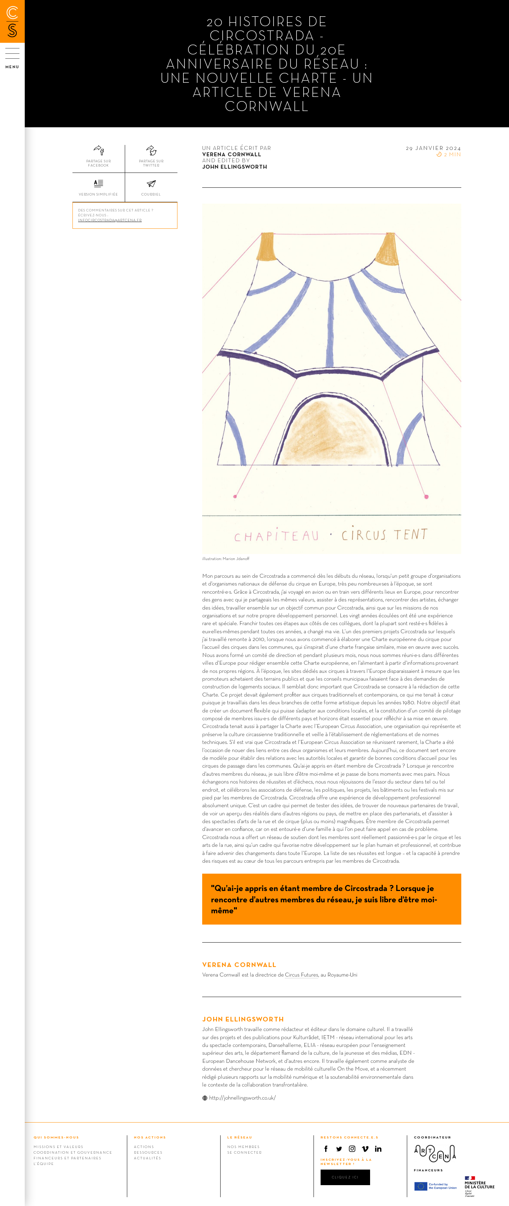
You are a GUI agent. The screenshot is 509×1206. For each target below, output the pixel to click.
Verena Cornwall (239, 964)
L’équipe (44, 1163)
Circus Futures (301, 974)
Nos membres (243, 1146)
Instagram (352, 1148)
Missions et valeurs (58, 1146)
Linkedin (378, 1148)
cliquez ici (345, 1177)
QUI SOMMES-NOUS (56, 1137)
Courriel (151, 194)
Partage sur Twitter (151, 163)
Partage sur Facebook (98, 163)
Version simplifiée (98, 194)
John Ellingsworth (243, 1019)
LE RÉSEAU (239, 1137)
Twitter (339, 1148)
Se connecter (244, 1152)
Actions (144, 1146)
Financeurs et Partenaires (67, 1158)
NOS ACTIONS (150, 1137)
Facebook (326, 1148)
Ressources (148, 1152)
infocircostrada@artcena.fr (110, 220)
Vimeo (365, 1148)
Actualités (147, 1158)
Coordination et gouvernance (73, 1152)
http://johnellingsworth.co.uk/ (242, 1097)
